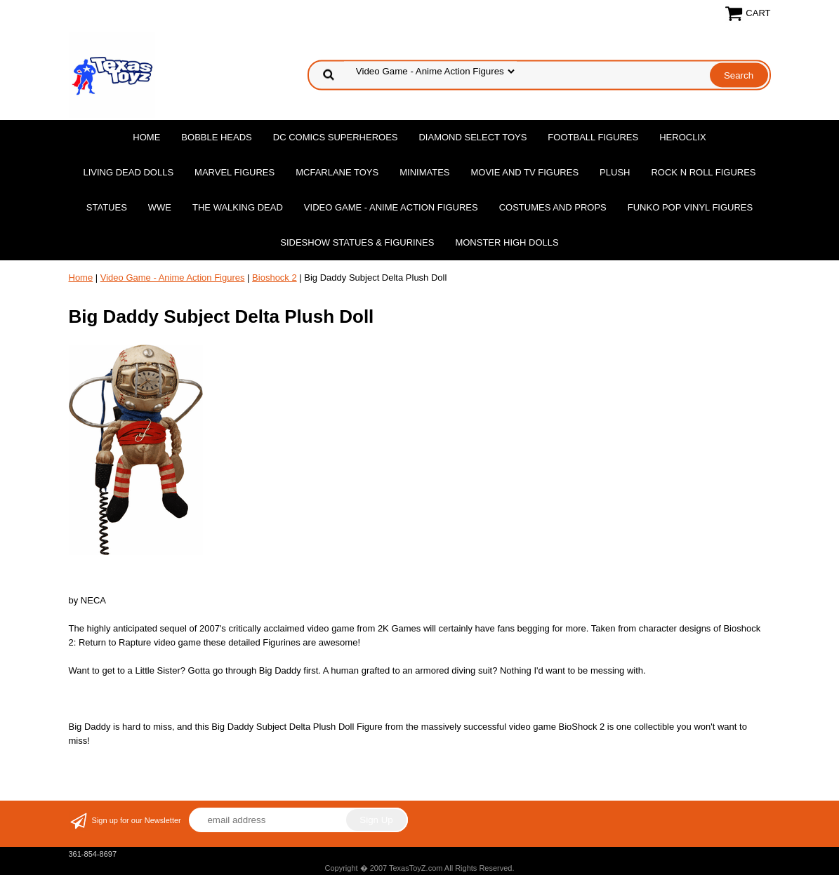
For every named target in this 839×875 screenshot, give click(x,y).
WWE (159, 207)
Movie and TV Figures (524, 172)
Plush (615, 172)
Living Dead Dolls (128, 172)
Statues (106, 207)
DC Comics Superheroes (335, 137)
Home (146, 137)
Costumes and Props (553, 207)
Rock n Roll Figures (703, 172)
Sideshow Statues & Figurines (357, 242)
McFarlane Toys (337, 172)
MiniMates (424, 172)
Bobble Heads (216, 137)
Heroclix (682, 137)
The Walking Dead (237, 207)
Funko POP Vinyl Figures (690, 207)
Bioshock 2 (274, 277)
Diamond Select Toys (472, 137)
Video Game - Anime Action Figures (391, 207)
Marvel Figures (234, 172)
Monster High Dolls (506, 242)
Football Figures (593, 137)
